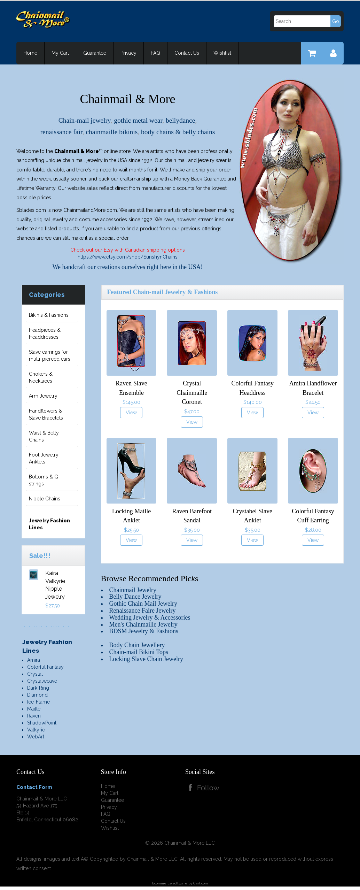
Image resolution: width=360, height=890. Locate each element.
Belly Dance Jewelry (135, 596)
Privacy (128, 53)
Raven (34, 716)
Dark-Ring (38, 688)
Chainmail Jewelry (132, 589)
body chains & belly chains (178, 132)
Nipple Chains (44, 498)
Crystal (35, 674)
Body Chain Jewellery (137, 645)
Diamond (37, 695)
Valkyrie (36, 729)
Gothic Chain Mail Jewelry (143, 603)
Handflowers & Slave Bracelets (46, 414)
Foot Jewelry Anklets (43, 458)
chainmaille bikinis (112, 132)
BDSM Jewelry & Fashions (144, 631)
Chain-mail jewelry (84, 120)
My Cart (60, 53)
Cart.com (200, 883)
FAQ (155, 53)
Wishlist (222, 53)
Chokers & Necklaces (41, 377)
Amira (33, 660)
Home (30, 53)
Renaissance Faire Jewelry (142, 610)
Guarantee (94, 53)
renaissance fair (61, 132)
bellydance (180, 120)
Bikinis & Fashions (49, 315)
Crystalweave (42, 681)
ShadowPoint (41, 723)
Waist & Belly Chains (44, 436)
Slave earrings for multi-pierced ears (49, 355)
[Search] (307, 21)
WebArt (35, 736)
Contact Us (186, 53)
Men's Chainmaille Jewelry (143, 624)
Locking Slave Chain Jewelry (146, 658)
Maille (33, 709)
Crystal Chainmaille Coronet (192, 392)
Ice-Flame (38, 702)
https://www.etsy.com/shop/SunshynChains (128, 257)
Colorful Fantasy (45, 667)
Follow (209, 787)
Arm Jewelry (43, 396)
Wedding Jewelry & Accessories (149, 617)
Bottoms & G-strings (44, 480)
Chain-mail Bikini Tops (138, 652)
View (131, 412)
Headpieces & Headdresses (45, 333)
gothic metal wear (138, 120)
